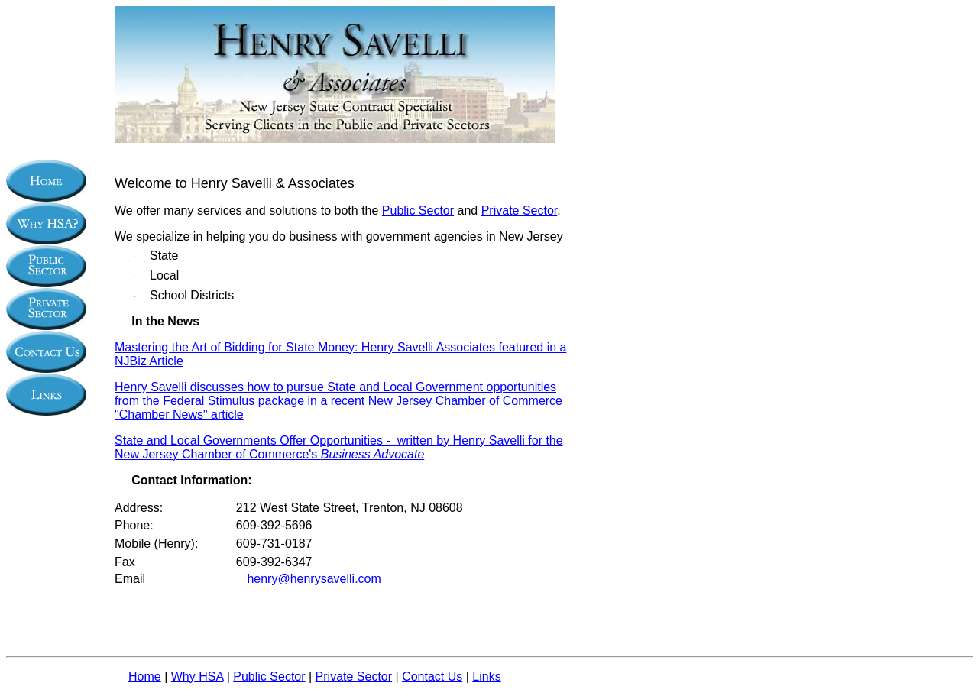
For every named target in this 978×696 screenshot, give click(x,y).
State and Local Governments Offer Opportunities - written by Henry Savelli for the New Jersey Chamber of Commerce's (339, 447)
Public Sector (418, 210)
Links (486, 676)
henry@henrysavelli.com (314, 578)
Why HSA (197, 676)
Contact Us (432, 676)
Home (144, 676)
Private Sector (519, 210)
